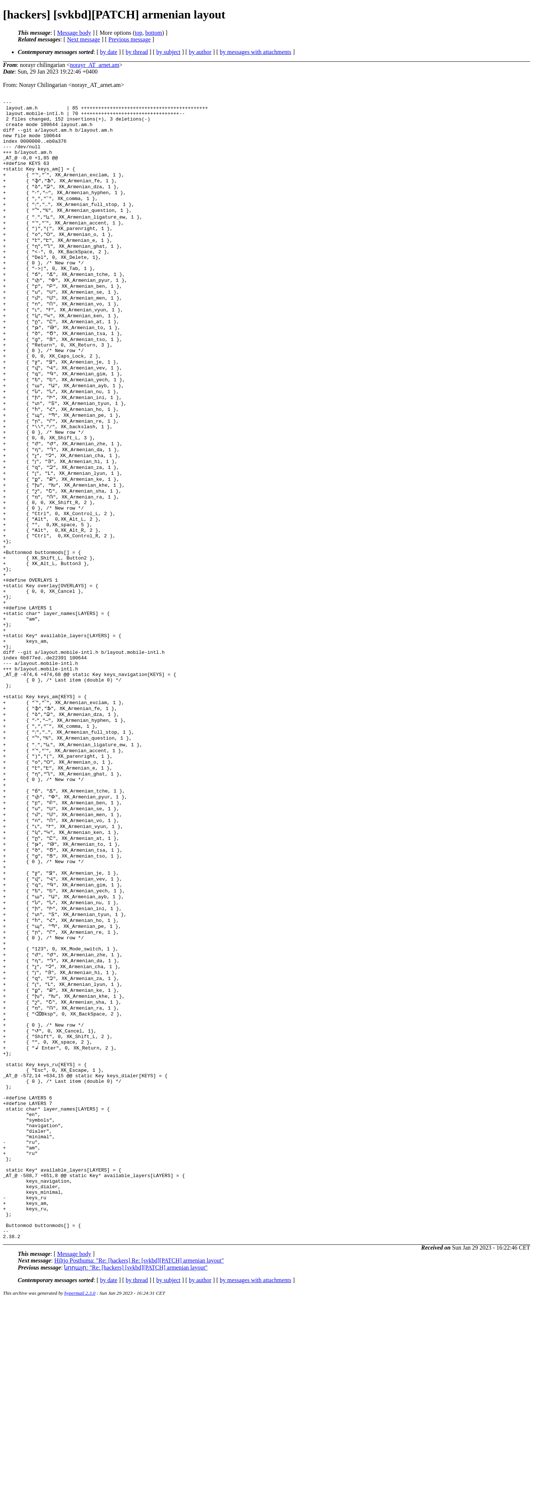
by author (200, 52)
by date (108, 52)
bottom (153, 33)
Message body (74, 33)
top (138, 33)
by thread (137, 52)
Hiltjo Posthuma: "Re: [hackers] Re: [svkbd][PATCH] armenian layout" (139, 1445)
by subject (168, 52)
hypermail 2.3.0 (79, 1478)
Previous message (129, 39)
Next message (83, 39)
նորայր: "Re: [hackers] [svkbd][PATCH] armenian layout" (136, 1452)
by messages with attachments (255, 52)
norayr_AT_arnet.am (94, 65)
